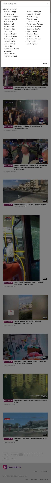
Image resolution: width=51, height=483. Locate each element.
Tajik (32, 31)
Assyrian (11, 19)
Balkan (9, 24)
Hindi (8, 46)
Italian (10, 54)
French (10, 36)
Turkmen (34, 39)
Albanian (10, 11)
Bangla (9, 26)
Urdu (31, 41)
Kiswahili (34, 14)
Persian (33, 21)
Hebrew (9, 44)
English (10, 34)
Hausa (9, 41)
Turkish (33, 36)
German (10, 39)
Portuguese (35, 24)
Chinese (9, 29)
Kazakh (34, 11)
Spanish (33, 29)
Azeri (8, 21)
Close (45, 63)
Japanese (10, 56)
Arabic (9, 14)
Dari (8, 31)
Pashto (32, 19)
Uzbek (32, 44)
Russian (34, 26)
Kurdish (33, 16)
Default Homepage (9, 9)
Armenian (11, 16)
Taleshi (32, 34)
